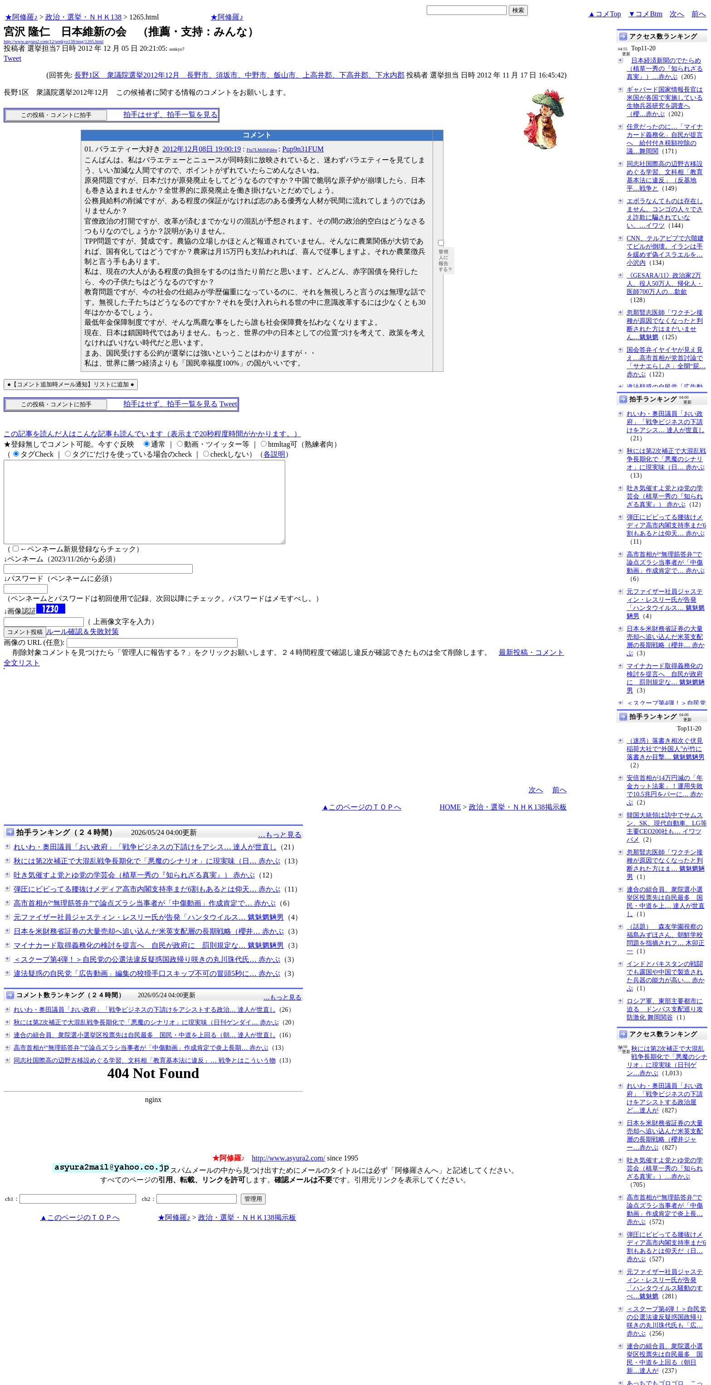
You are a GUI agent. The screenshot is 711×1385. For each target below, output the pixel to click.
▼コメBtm (645, 14)
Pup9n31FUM (303, 149)
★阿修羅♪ (21, 17)
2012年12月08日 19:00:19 (201, 149)
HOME (450, 823)
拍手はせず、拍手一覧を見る (170, 114)
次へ (677, 14)
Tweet (12, 58)
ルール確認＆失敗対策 (82, 648)
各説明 (274, 454)
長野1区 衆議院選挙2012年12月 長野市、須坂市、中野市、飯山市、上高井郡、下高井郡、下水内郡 (239, 75)
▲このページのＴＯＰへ (362, 823)
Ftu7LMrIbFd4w (262, 149)
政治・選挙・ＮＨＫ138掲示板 (518, 823)
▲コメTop (604, 14)
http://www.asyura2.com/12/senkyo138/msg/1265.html (53, 41)
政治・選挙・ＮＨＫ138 (83, 17)
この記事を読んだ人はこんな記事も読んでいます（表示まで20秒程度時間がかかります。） (152, 434)
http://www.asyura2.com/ (289, 1174)
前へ (699, 14)
